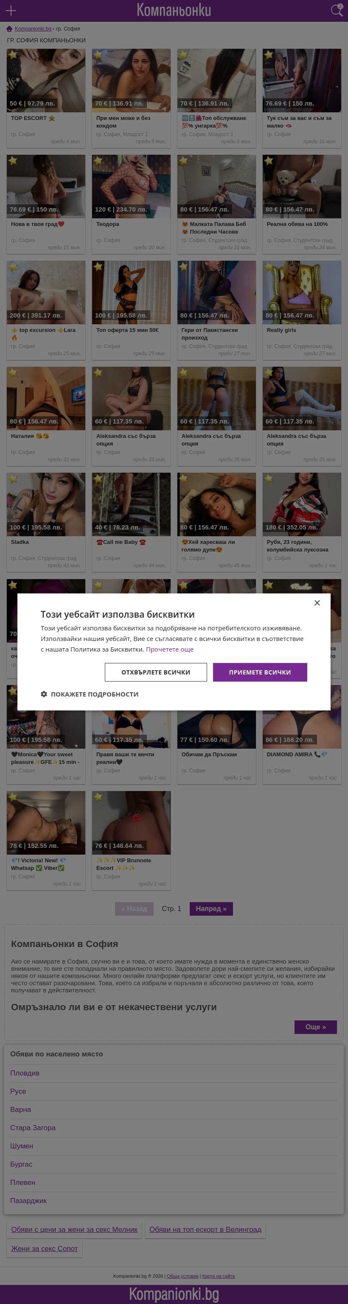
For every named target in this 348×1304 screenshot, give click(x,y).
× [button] (317, 603)
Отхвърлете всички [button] (156, 672)
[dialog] (174, 652)
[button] (90, 694)
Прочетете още (170, 649)
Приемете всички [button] (260, 672)
